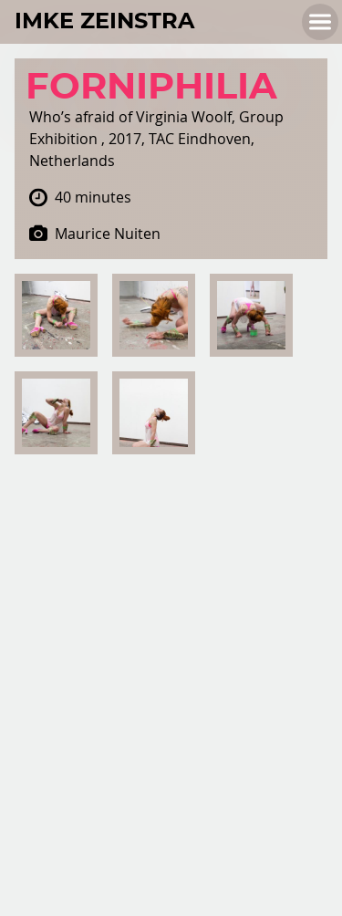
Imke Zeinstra (104, 22)
